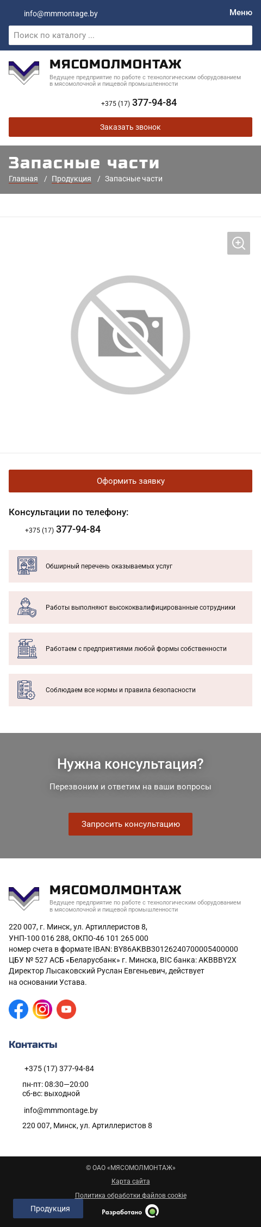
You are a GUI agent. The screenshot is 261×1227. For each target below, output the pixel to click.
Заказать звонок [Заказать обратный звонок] (130, 127)
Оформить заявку (131, 481)
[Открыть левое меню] (48, 1208)
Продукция (71, 178)
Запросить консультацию (131, 824)
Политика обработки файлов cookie (131, 1195)
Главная (23, 178)
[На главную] (130, 73)
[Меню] (240, 13)
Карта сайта (130, 1181)
